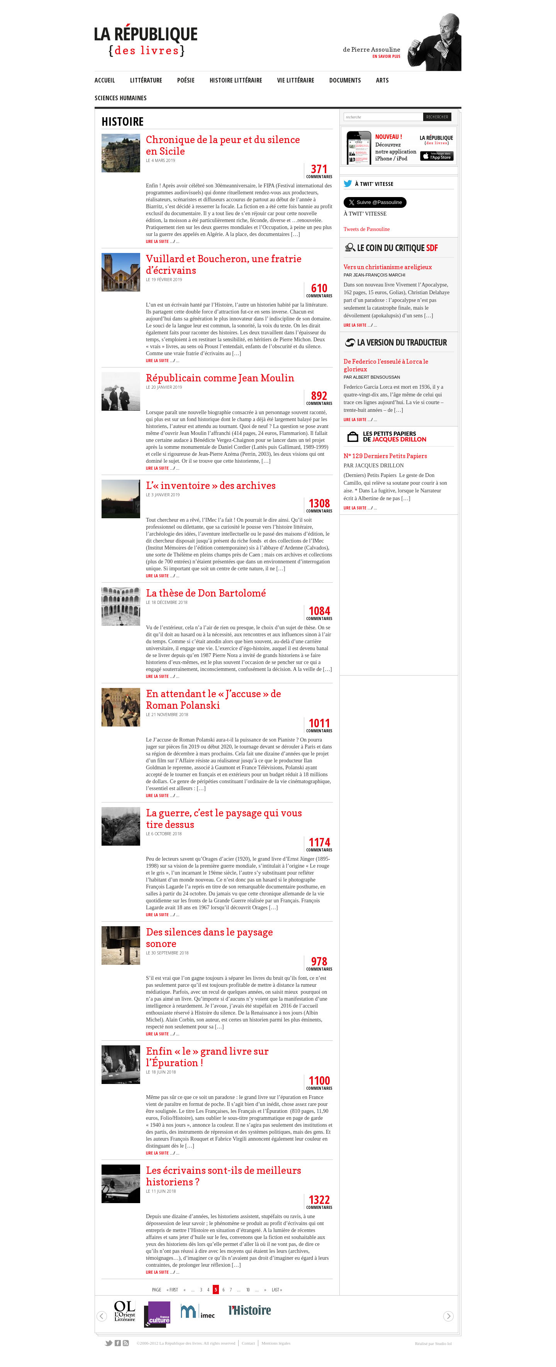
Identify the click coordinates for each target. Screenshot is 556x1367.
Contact (248, 1343)
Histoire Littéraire (236, 80)
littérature (146, 80)
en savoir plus (386, 56)
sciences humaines (121, 98)
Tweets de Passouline (367, 229)
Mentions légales (275, 1343)
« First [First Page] (172, 1289)
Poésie (186, 80)
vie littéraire (295, 80)
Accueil (105, 80)
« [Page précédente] (184, 1289)
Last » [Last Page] (277, 1289)
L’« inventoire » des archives (211, 485)
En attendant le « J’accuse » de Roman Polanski (213, 699)
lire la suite (163, 241)
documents (345, 80)
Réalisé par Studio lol (433, 1343)
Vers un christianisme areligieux (388, 267)
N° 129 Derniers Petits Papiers (385, 456)
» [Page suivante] (265, 1289)
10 (248, 1289)
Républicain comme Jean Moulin (220, 378)
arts (382, 80)
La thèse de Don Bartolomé (206, 593)
